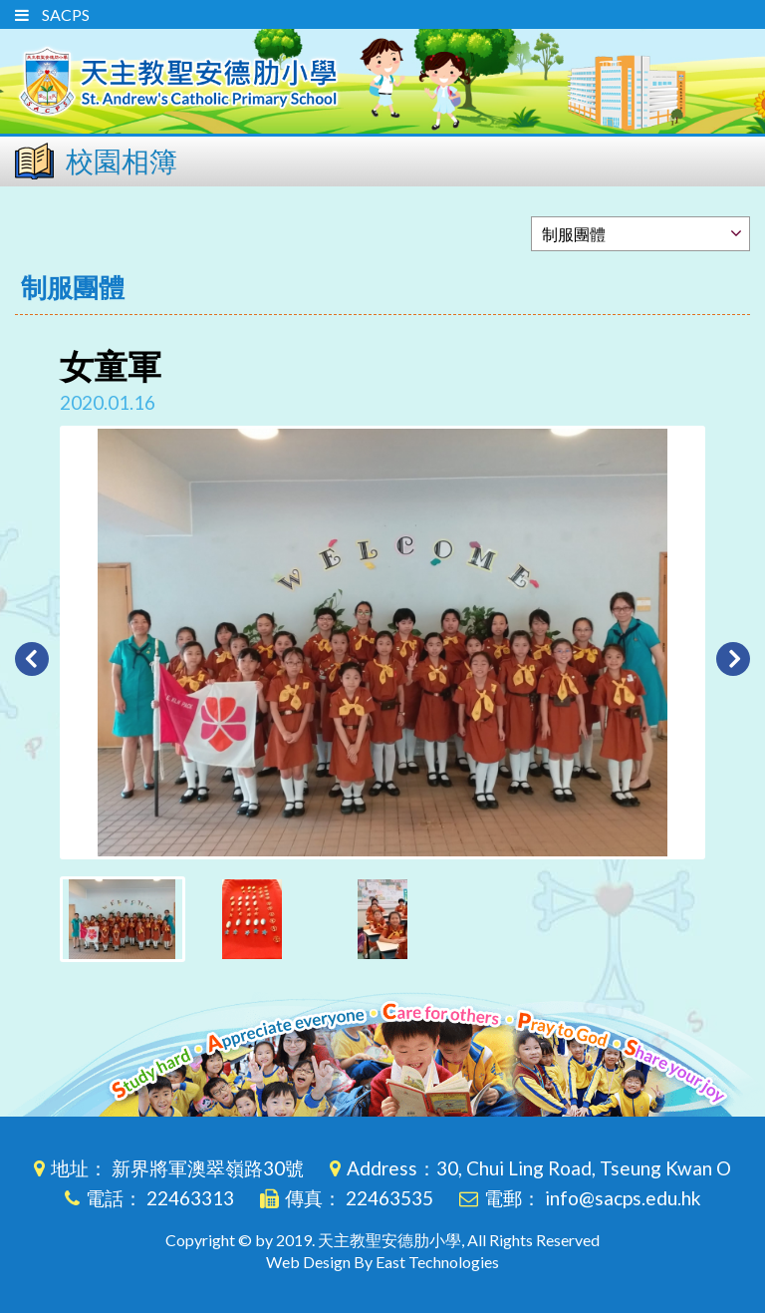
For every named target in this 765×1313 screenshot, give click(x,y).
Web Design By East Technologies (382, 1261)
